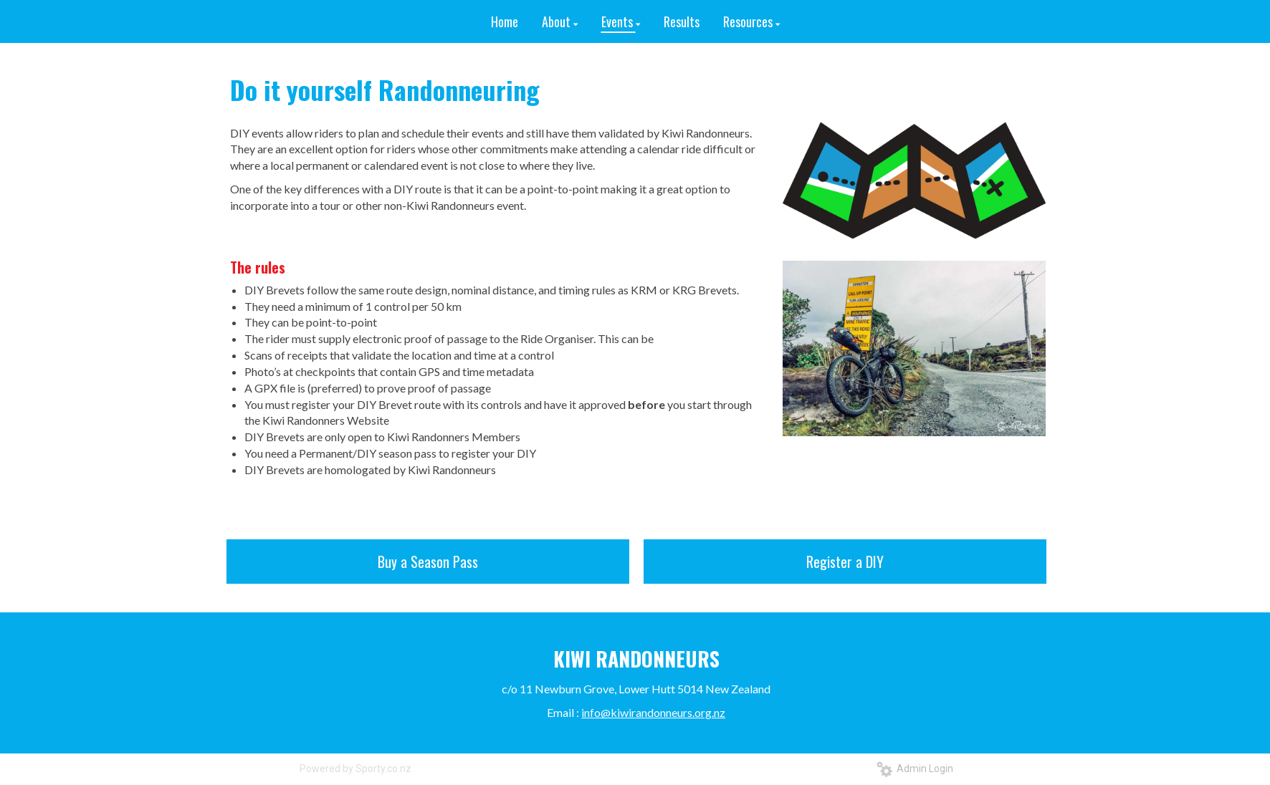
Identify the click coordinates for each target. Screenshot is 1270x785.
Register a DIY (845, 561)
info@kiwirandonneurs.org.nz (653, 712)
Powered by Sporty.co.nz (355, 768)
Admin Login (915, 768)
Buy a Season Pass (428, 561)
